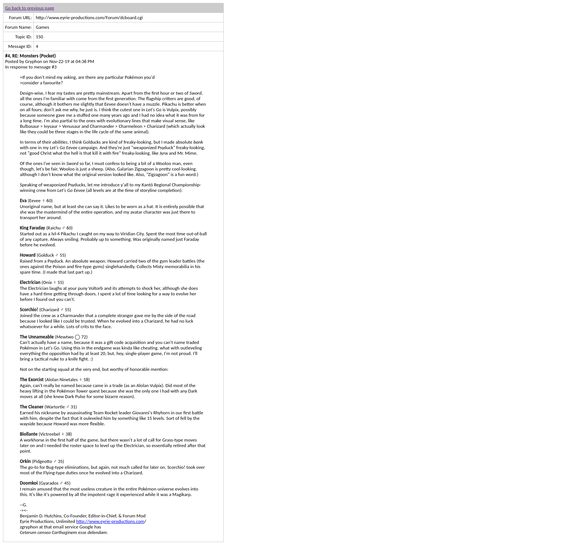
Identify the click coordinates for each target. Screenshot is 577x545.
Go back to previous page (29, 8)
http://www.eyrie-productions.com (110, 521)
